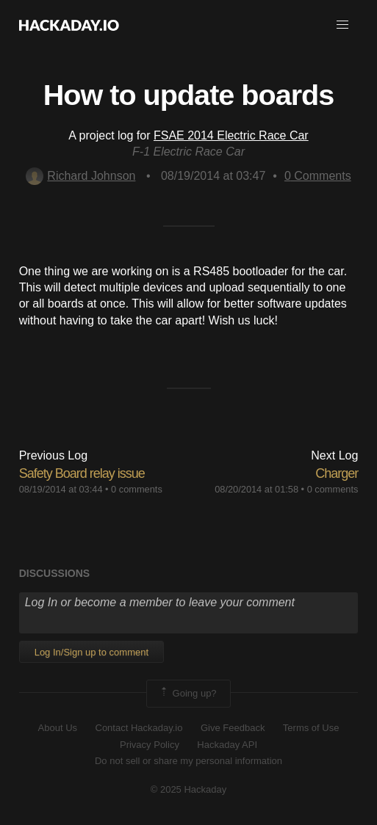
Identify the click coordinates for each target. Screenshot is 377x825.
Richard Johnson (80, 176)
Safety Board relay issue (82, 473)
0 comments (136, 489)
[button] (342, 25)
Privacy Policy (149, 744)
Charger (336, 473)
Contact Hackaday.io (139, 727)
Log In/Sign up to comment (91, 652)
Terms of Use (311, 727)
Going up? (187, 694)
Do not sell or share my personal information (188, 760)
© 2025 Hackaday (189, 789)
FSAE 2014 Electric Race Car (231, 135)
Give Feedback (233, 727)
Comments (317, 176)
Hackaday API (227, 744)
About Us (57, 727)
